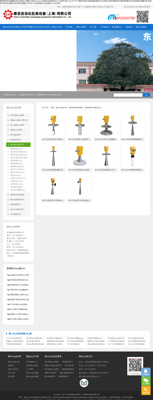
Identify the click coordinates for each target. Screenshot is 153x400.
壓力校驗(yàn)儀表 (17, 115)
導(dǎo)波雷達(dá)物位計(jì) (20, 158)
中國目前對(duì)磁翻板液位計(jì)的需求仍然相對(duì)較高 (20, 290)
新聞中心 (11, 365)
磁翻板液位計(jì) (16, 163)
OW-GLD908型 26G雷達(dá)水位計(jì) (53, 200)
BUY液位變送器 (73, 345)
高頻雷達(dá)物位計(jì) (18, 152)
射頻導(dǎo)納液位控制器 (56, 339)
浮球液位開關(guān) (94, 339)
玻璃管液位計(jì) (16, 181)
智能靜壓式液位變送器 (55, 342)
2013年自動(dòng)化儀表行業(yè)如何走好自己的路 (20, 304)
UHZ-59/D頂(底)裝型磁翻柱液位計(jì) (15, 339)
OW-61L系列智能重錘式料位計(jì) (137, 345)
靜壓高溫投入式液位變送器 (56, 345)
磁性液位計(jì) (15, 175)
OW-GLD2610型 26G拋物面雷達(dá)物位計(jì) (106, 139)
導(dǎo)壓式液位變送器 (35, 345)
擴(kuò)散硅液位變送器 (96, 345)
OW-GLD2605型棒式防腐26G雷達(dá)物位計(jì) (132, 170)
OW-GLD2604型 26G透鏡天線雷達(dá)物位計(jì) (79, 139)
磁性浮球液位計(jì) (17, 172)
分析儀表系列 (15, 214)
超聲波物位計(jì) (16, 161)
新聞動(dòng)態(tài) (33, 28)
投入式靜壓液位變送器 (136, 342)
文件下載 (93, 27)
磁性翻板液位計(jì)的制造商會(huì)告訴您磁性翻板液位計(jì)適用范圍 (20, 285)
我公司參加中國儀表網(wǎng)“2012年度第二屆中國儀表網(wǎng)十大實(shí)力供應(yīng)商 (20, 309)
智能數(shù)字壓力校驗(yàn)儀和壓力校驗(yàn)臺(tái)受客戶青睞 (20, 314)
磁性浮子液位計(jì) (17, 169)
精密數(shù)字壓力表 (27, 95)
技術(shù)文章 (57, 27)
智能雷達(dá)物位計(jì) (18, 155)
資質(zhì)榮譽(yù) (81, 28)
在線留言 (129, 27)
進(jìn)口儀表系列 (17, 209)
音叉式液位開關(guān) (75, 339)
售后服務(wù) (117, 27)
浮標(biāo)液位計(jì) (17, 178)
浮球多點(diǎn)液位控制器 (117, 339)
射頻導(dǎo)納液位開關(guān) (35, 339)
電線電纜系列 (15, 204)
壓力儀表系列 (15, 135)
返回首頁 (146, 7)
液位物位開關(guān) (17, 190)
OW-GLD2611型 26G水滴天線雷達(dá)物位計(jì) (53, 139)
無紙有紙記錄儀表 (17, 195)
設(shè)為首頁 (129, 7)
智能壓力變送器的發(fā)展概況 (20, 299)
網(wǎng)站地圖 (32, 376)
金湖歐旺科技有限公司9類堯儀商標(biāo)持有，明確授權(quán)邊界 (20, 275)
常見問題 (69, 27)
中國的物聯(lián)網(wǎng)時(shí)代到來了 (20, 295)
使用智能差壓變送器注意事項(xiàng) (20, 280)
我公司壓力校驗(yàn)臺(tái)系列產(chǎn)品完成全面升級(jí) (20, 319)
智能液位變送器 (16, 187)
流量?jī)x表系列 (16, 130)
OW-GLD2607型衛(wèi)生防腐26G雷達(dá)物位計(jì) (79, 170)
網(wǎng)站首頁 (9, 27)
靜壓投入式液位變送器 (96, 342)
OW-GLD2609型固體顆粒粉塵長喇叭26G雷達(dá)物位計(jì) (132, 139)
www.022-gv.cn (22, 250)
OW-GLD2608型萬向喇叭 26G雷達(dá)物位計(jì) (53, 170)
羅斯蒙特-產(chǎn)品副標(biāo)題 (49, 95)
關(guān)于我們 (21, 27)
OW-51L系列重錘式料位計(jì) (117, 345)
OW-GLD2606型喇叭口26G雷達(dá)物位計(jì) (106, 170)
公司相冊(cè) (105, 27)
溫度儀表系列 (15, 140)
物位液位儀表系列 (17, 145)
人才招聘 (29, 369)
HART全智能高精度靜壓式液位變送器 (76, 342)
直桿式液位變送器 (33, 342)
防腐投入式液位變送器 (14, 342)
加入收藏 (138, 7)
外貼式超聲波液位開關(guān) (137, 339)
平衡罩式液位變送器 (14, 345)
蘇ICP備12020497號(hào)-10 (89, 376)
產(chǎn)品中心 (45, 27)
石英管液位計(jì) (16, 184)
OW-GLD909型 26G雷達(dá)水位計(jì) (79, 200)
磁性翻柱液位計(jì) (17, 166)
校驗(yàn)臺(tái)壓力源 (18, 120)
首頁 (52, 107)
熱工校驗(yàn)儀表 (17, 125)
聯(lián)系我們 (141, 27)
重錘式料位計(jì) (16, 149)
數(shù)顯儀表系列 (17, 199)
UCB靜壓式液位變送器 (116, 342)
